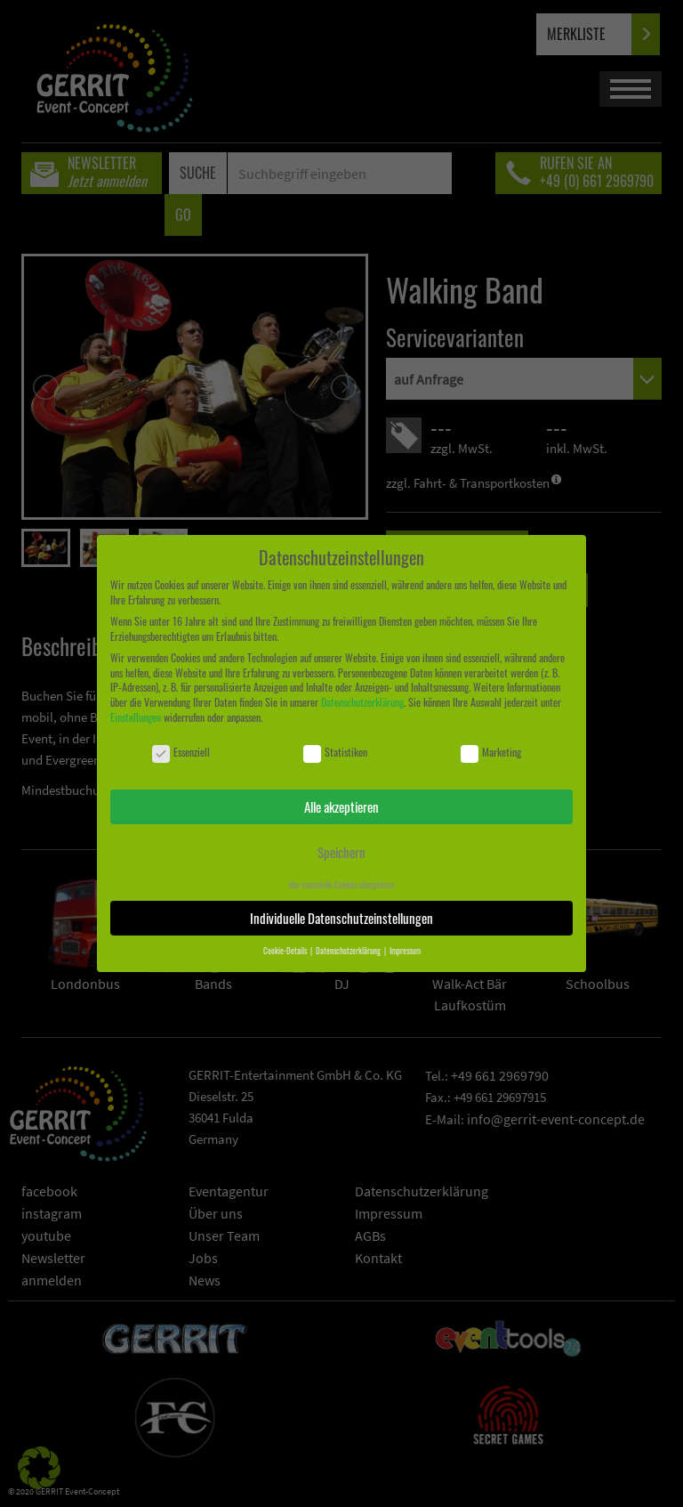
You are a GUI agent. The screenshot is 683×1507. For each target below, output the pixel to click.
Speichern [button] (341, 852)
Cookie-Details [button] (286, 950)
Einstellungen (135, 717)
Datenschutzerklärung (362, 701)
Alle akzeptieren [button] (341, 806)
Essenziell (181, 752)
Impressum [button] (405, 950)
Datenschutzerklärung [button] (349, 950)
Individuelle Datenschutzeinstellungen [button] (341, 918)
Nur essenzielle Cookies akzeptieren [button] (341, 885)
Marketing (491, 752)
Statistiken (335, 752)
